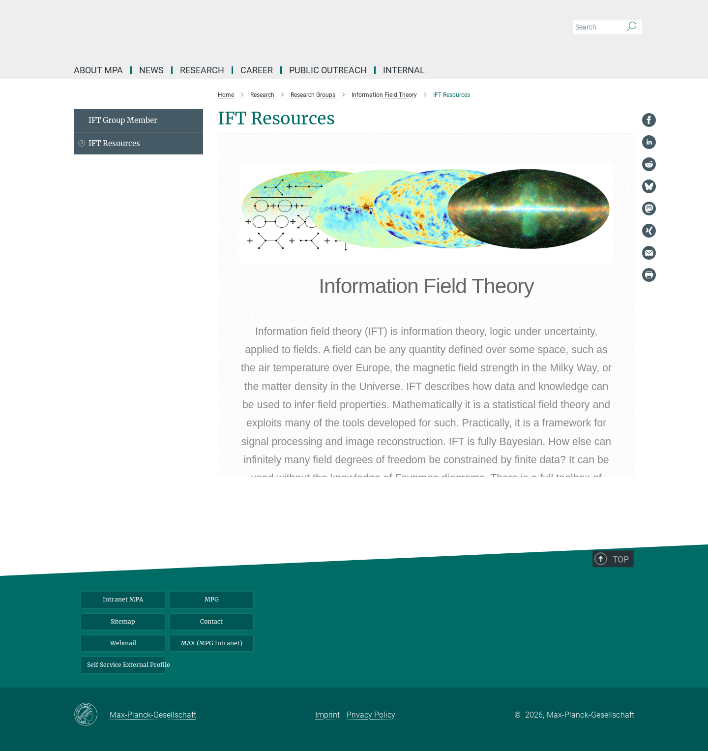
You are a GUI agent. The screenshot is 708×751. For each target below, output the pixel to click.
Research (202, 70)
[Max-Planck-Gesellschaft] (92, 715)
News (151, 70)
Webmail (123, 643)
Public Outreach (328, 70)
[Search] (631, 27)
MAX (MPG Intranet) (211, 643)
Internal (404, 70)
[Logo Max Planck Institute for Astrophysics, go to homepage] (258, 29)
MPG (212, 599)
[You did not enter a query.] (596, 27)
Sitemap (123, 621)
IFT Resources (114, 143)
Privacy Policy (371, 715)
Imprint (327, 715)
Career (256, 70)
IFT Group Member (122, 120)
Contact (211, 621)
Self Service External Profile (126, 664)
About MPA (98, 70)
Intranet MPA (123, 599)
